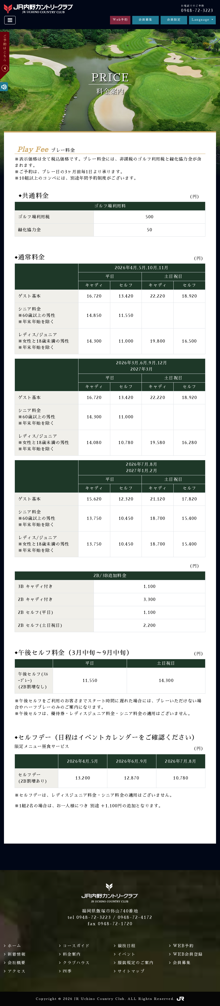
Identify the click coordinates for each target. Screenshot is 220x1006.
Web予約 (120, 19)
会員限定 (174, 19)
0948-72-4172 (135, 917)
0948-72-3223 (197, 10)
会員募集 (145, 19)
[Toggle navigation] (10, 20)
